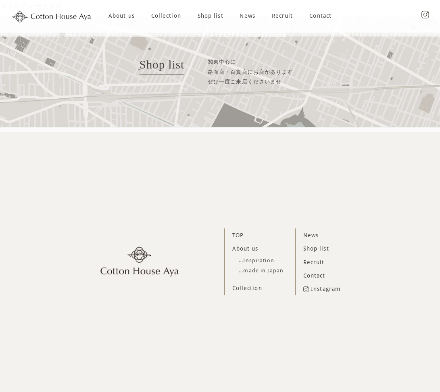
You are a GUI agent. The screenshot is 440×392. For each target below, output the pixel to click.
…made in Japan (261, 270)
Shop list (210, 15)
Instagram (322, 288)
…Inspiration (256, 260)
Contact (320, 15)
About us (121, 15)
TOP (238, 235)
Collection (166, 15)
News (247, 15)
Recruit (282, 15)
